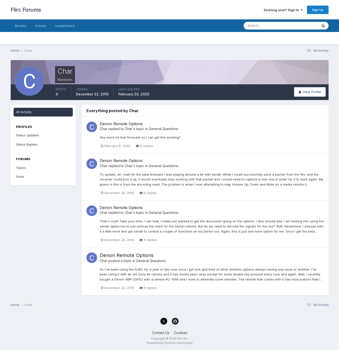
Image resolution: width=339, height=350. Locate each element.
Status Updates (27, 135)
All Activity (24, 112)
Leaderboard (64, 26)
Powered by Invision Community (170, 343)
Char (103, 129)
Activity (40, 26)
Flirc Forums (26, 10)
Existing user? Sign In (283, 10)
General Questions (163, 129)
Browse (20, 26)
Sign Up (317, 10)
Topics (21, 168)
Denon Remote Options (121, 123)
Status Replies (26, 144)
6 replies (144, 146)
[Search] (265, 26)
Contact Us (160, 333)
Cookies (180, 333)
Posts (20, 177)
